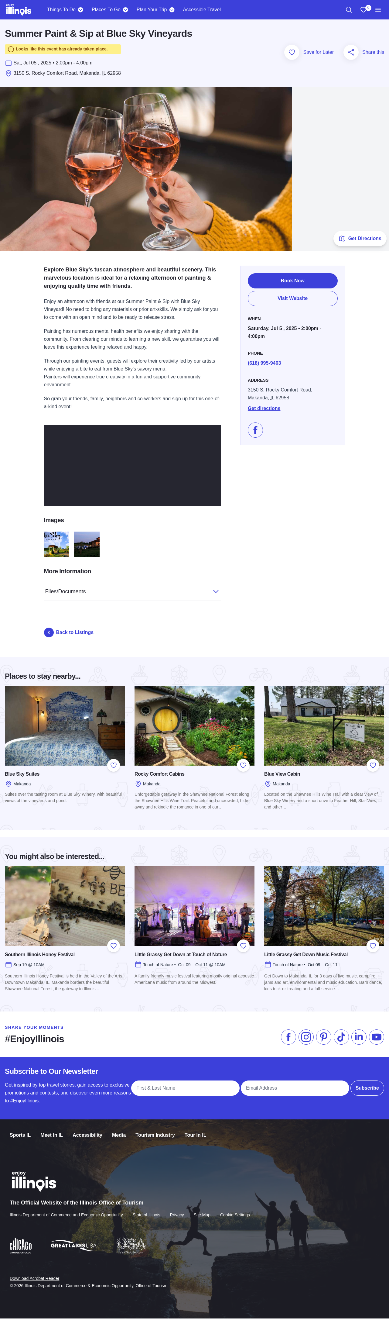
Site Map (202, 1211)
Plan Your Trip (152, 9)
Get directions (264, 406)
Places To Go (106, 9)
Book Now (293, 280)
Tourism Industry (155, 1132)
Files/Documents (125, 591)
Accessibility (87, 1132)
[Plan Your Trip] (172, 9)
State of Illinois (146, 1211)
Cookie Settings (235, 1211)
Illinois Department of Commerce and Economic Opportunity (66, 1211)
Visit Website (293, 298)
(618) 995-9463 (264, 361)
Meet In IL (51, 1132)
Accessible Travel (202, 9)
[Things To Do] (80, 9)
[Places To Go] (125, 9)
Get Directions (360, 240)
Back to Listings (69, 634)
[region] (349, 10)
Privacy (177, 1211)
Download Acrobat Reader (34, 1274)
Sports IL (20, 1132)
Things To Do (61, 9)
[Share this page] (351, 53)
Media (119, 1132)
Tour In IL (195, 1132)
